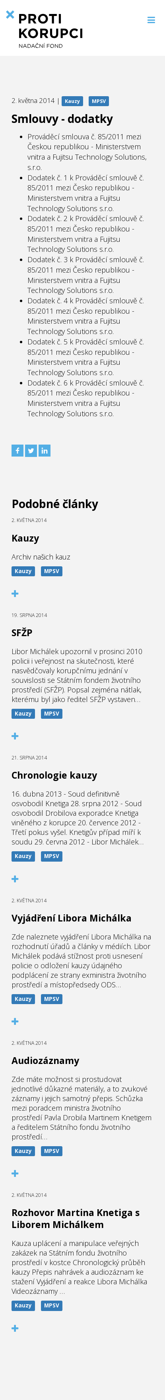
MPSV (99, 101)
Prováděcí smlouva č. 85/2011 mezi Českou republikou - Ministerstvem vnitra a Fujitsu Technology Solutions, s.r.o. (87, 152)
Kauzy (72, 101)
